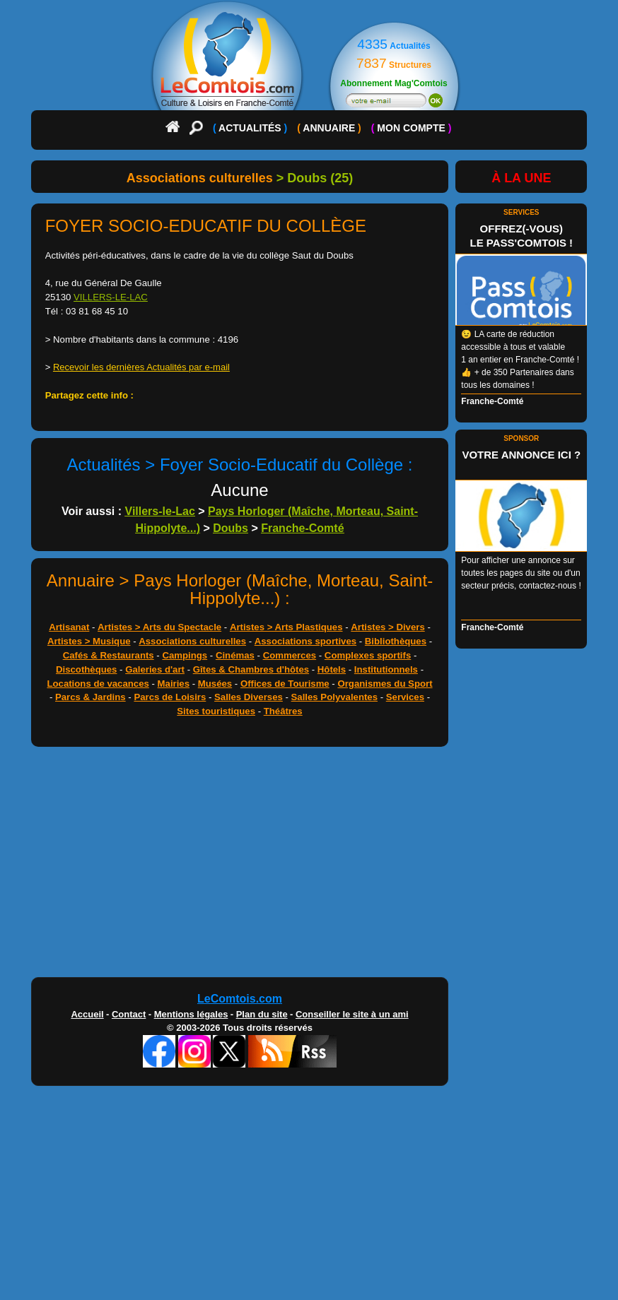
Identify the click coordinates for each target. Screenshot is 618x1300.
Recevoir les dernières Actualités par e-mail (141, 367)
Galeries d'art (155, 669)
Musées (215, 683)
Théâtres (283, 711)
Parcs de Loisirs (170, 697)
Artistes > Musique (89, 641)
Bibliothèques (395, 641)
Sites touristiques (216, 711)
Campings (184, 655)
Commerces (290, 655)
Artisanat (69, 627)
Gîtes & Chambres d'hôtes (251, 669)
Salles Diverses (248, 697)
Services (405, 697)
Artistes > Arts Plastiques (286, 627)
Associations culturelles (192, 641)
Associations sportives (305, 641)
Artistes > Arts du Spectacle (159, 627)
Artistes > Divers (387, 627)
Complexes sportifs (368, 655)
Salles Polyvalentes (334, 697)
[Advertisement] (240, 865)
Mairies (174, 683)
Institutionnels (386, 669)
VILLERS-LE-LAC (111, 297)
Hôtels (331, 669)
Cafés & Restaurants (108, 655)
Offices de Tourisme (285, 683)
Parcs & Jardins (90, 697)
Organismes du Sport (384, 683)
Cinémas (235, 655)
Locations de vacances (97, 683)
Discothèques (86, 669)
